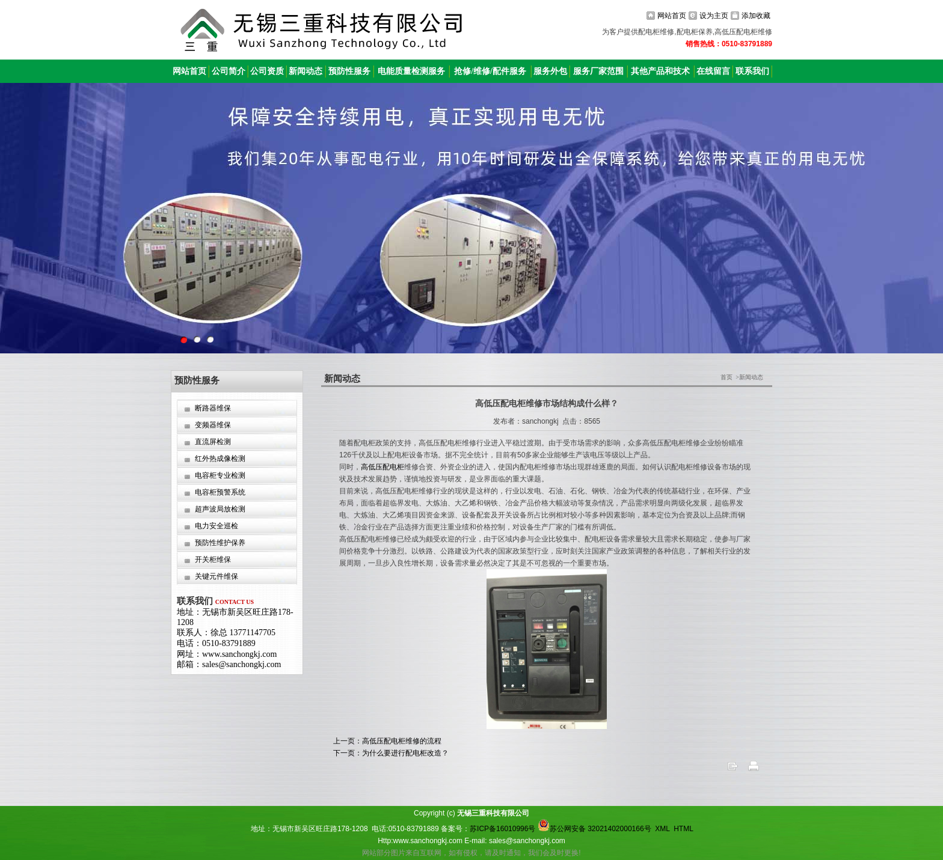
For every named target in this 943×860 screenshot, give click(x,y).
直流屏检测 (213, 442)
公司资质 (267, 71)
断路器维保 (213, 408)
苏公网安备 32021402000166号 (594, 829)
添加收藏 (756, 15)
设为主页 (713, 15)
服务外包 (550, 71)
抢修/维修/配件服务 (490, 71)
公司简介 (228, 71)
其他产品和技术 (660, 71)
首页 (726, 377)
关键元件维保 (216, 576)
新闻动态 (305, 71)
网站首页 (671, 15)
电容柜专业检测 (220, 475)
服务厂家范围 (598, 71)
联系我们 (752, 71)
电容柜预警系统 (220, 492)
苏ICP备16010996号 (502, 829)
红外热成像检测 (220, 458)
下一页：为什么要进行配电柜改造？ (391, 753)
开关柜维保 (213, 559)
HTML (683, 829)
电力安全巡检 (216, 526)
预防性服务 (349, 71)
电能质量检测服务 (411, 71)
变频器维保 (213, 425)
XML (662, 829)
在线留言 (713, 71)
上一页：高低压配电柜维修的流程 (387, 741)
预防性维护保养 (220, 542)
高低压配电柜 (382, 467)
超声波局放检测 (220, 509)
